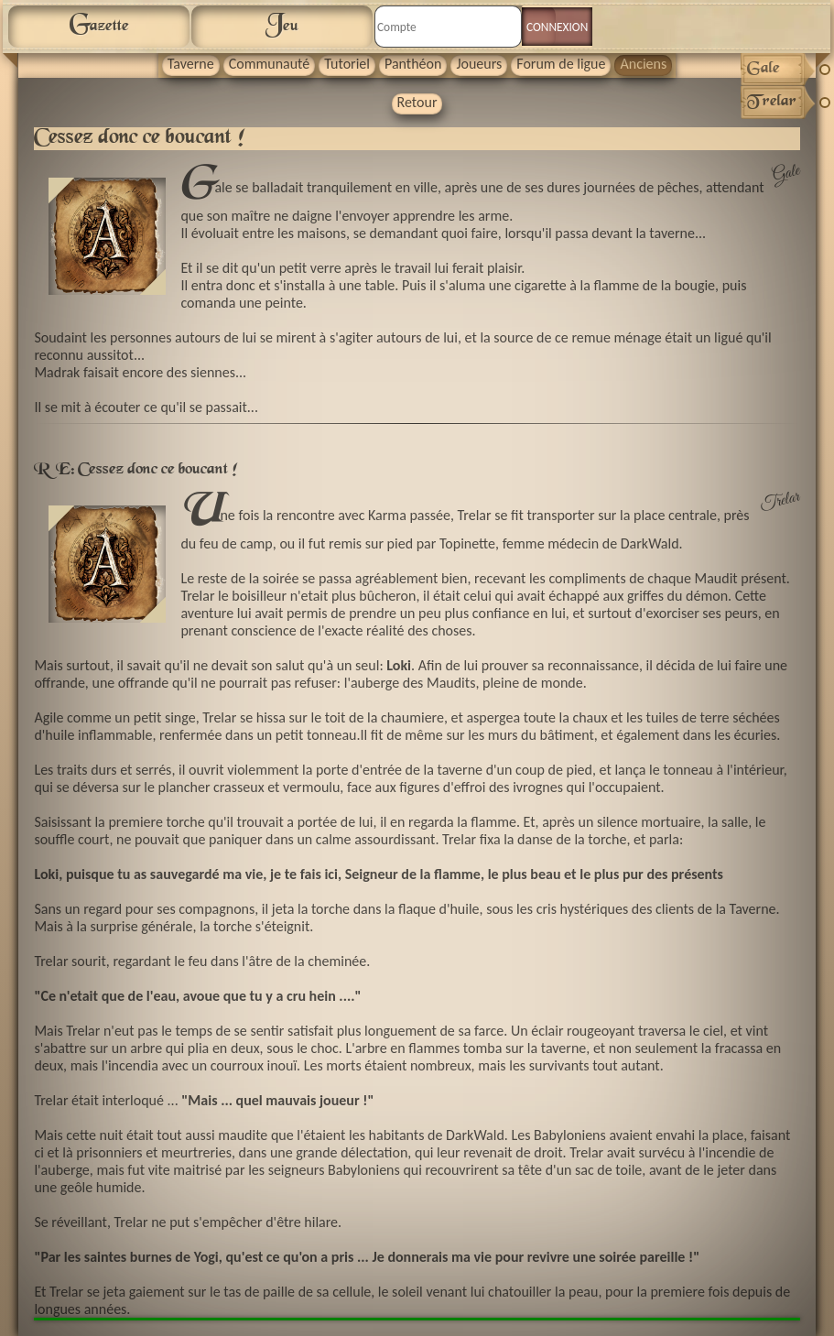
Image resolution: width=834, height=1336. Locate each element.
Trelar (780, 501)
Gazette (99, 25)
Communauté (269, 63)
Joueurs (479, 63)
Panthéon (413, 63)
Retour (417, 102)
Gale (787, 174)
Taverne (191, 63)
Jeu (281, 25)
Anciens (643, 63)
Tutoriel (347, 63)
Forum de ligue (560, 63)
